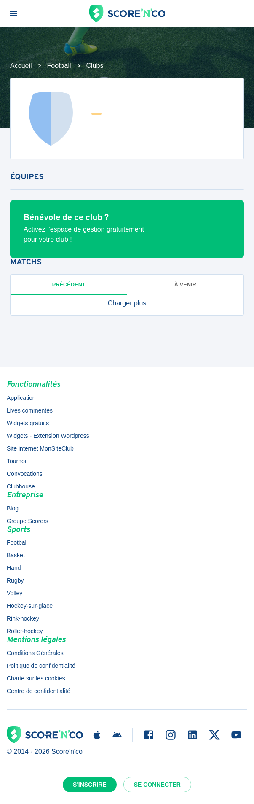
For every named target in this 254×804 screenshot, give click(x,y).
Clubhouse (21, 486)
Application (21, 397)
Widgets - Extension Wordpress (48, 435)
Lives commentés (30, 410)
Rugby (15, 580)
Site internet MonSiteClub (40, 448)
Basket (16, 555)
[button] (127, 303)
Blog (13, 508)
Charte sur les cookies (36, 678)
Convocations (25, 473)
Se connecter (157, 784)
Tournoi (16, 461)
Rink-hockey (23, 618)
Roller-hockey (25, 631)
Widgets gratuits (28, 423)
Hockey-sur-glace (30, 605)
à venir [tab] (185, 284)
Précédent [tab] (69, 284)
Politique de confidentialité (41, 665)
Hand (14, 567)
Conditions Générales (35, 653)
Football (59, 65)
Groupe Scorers (27, 521)
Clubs (95, 65)
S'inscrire (90, 784)
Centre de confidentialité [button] (38, 691)
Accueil (21, 65)
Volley (14, 593)
